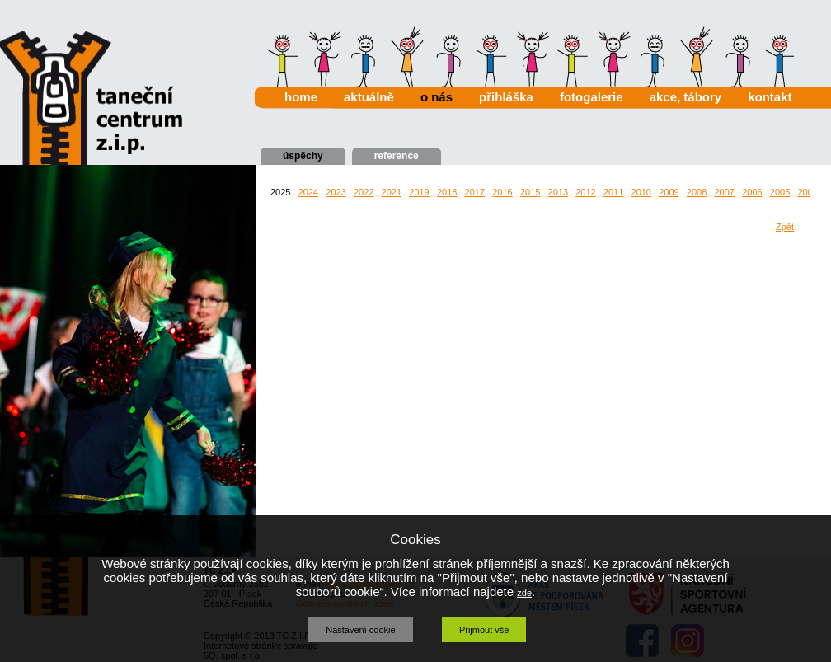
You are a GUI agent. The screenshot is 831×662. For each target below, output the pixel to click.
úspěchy (303, 156)
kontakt (769, 97)
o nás (436, 97)
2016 (502, 192)
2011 (613, 192)
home (300, 97)
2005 (780, 192)
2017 (475, 192)
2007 (724, 192)
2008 (697, 192)
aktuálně (369, 97)
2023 (335, 192)
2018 (447, 192)
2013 (558, 192)
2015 (530, 192)
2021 (391, 192)
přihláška (506, 97)
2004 (807, 192)
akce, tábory (686, 97)
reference (396, 156)
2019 (419, 192)
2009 (668, 192)
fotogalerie (591, 97)
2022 (363, 192)
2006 (752, 192)
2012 (585, 192)
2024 (308, 192)
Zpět (785, 227)
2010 (641, 192)
